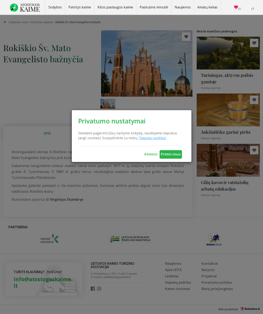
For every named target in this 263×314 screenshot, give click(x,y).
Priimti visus (171, 154)
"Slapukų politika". (152, 138)
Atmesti (151, 154)
